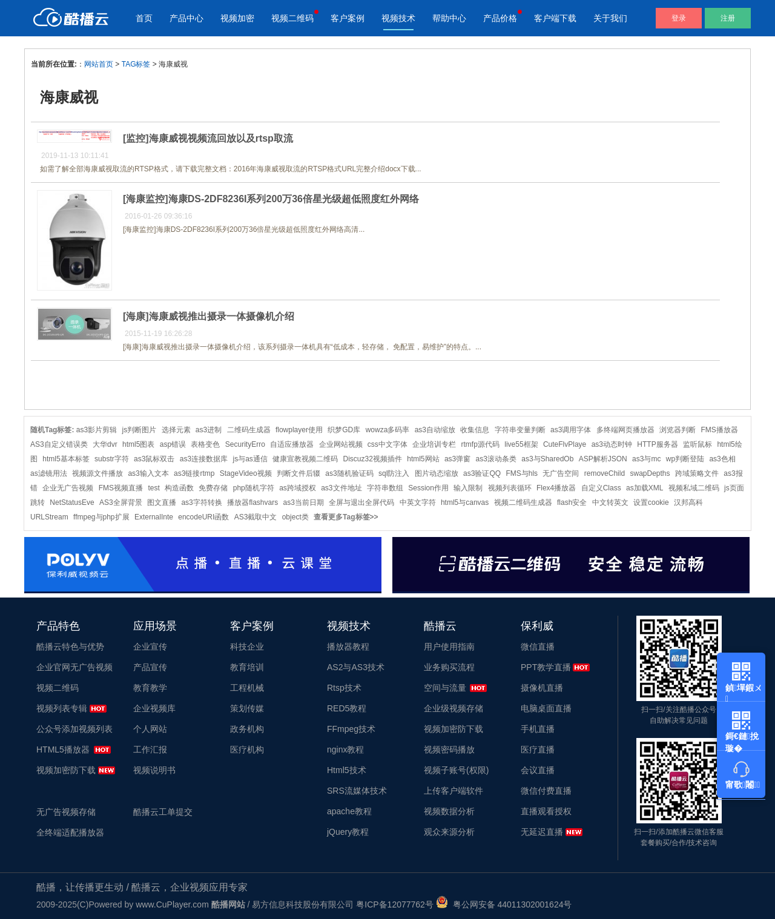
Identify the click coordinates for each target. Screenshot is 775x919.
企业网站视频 (341, 444)
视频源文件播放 (97, 473)
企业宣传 (150, 646)
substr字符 (111, 459)
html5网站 (423, 459)
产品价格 (500, 18)
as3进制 (209, 430)
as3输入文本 (148, 473)
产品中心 (186, 18)
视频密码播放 (449, 749)
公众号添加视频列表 (74, 729)
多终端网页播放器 (625, 430)
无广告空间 (560, 473)
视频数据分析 (449, 811)
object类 (295, 517)
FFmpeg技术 (351, 729)
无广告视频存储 (66, 812)
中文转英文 (610, 502)
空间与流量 (445, 688)
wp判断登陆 (685, 459)
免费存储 (213, 488)
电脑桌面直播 (546, 708)
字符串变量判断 (520, 430)
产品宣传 (150, 667)
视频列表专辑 (61, 708)
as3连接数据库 (204, 459)
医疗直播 (538, 749)
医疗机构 (247, 749)
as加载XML (644, 488)
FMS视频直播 (121, 488)
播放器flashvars (252, 502)
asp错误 (173, 444)
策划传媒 (247, 708)
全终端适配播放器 (70, 832)
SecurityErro (245, 444)
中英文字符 (418, 502)
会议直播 (538, 770)
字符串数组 (385, 488)
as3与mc (646, 459)
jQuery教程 (348, 832)
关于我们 (610, 18)
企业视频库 (154, 708)
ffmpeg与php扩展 (101, 517)
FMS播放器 (719, 430)
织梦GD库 (344, 430)
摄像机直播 (542, 688)
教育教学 (150, 688)
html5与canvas (465, 502)
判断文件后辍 (298, 473)
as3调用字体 (570, 430)
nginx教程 (345, 749)
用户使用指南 (449, 646)
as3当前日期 (303, 502)
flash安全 (572, 502)
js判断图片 (139, 430)
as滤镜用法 (48, 473)
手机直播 (538, 729)
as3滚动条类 (496, 459)
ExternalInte (153, 517)
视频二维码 (292, 18)
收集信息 (474, 430)
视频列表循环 (510, 488)
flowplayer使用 (299, 430)
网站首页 (98, 64)
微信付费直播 (546, 790)
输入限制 (468, 488)
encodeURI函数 (203, 517)
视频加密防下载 (66, 770)
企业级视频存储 (453, 708)
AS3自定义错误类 (59, 444)
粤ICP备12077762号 (395, 904)
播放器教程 (348, 646)
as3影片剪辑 (96, 430)
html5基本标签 (65, 459)
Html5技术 (346, 770)
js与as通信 (249, 459)
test (153, 488)
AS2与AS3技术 (355, 667)
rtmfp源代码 (480, 444)
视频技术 (398, 18)
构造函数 (179, 488)
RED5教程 (346, 708)
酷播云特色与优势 (70, 646)
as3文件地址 (341, 488)
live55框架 (521, 444)
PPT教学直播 (546, 667)
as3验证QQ (482, 473)
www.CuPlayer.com (172, 904)
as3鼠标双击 (154, 459)
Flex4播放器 (556, 488)
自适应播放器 (292, 444)
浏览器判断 (677, 430)
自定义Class (601, 488)
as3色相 (722, 459)
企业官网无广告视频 (74, 667)
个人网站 (150, 729)
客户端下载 (555, 18)
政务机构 (247, 729)
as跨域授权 (297, 488)
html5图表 (138, 444)
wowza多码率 (388, 430)
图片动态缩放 (436, 473)
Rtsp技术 (344, 688)
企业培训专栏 (434, 444)
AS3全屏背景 (120, 502)
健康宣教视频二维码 (305, 459)
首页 (144, 18)
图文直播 (161, 502)
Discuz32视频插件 (372, 459)
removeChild (604, 473)
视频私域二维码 (693, 488)
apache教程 (349, 811)
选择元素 (176, 430)
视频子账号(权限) (456, 770)
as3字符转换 (201, 502)
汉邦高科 (688, 502)
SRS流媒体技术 (357, 790)
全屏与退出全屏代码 (361, 502)
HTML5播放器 (63, 749)
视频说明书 (154, 770)
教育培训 (247, 667)
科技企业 (247, 646)
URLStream (49, 517)
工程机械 (247, 688)
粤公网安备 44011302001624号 (504, 904)
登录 (678, 18)
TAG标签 (136, 64)
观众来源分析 (449, 832)
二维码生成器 (249, 430)
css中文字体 (387, 444)
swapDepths (650, 473)
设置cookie (651, 502)
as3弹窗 (457, 459)
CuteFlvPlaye (564, 444)
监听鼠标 (697, 444)
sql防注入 (393, 473)
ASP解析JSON (603, 459)
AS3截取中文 (255, 517)
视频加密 (237, 18)
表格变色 (205, 444)
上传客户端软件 (453, 790)
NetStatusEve (72, 502)
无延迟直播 (542, 832)
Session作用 (428, 488)
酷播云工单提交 (163, 812)
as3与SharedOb (547, 459)
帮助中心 (449, 18)
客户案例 (347, 18)
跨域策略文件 (697, 473)
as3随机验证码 (349, 473)
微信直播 (538, 646)
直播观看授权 (546, 811)
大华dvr (105, 444)
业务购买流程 (449, 667)
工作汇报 (150, 749)
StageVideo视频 (246, 473)
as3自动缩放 (435, 430)
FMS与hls (522, 473)
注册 (728, 18)
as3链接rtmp (194, 473)
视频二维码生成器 (523, 502)
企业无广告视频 (67, 488)
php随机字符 (253, 488)
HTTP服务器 (657, 444)
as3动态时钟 (612, 444)
